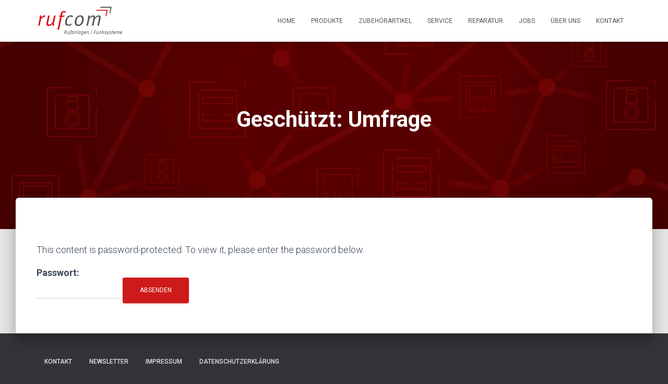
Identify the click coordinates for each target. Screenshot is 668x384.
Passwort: (78, 283)
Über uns (565, 21)
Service (439, 21)
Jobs (527, 21)
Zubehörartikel (385, 21)
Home (286, 21)
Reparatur (485, 21)
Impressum (164, 361)
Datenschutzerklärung (239, 361)
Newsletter (108, 361)
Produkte (327, 21)
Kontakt (610, 21)
